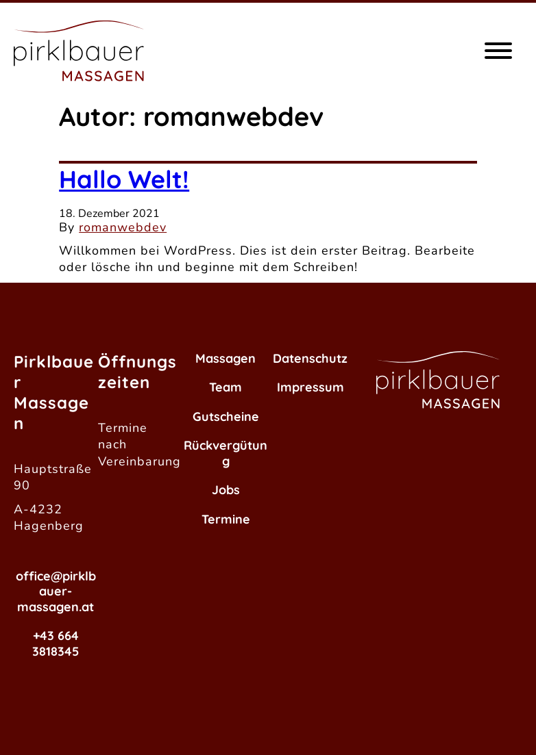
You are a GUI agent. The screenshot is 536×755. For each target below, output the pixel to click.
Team (225, 387)
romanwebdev (123, 227)
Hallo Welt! (124, 179)
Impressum (310, 387)
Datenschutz (310, 358)
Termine (226, 519)
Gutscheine (226, 416)
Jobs (226, 490)
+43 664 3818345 (55, 643)
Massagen (225, 358)
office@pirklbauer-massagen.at (56, 592)
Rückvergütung (225, 453)
